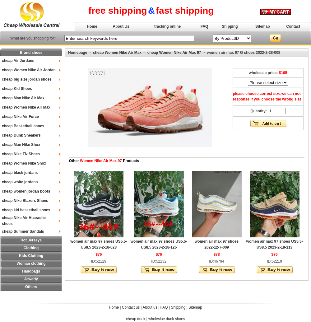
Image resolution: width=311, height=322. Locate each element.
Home (92, 26)
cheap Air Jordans (18, 60)
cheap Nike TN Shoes (21, 154)
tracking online (167, 26)
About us (149, 307)
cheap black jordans (20, 172)
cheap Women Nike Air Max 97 (174, 52)
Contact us (131, 307)
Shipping (230, 26)
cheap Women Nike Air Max (26, 107)
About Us (121, 26)
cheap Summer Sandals (23, 231)
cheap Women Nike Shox (24, 163)
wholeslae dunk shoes (166, 319)
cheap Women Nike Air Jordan (29, 70)
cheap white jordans (20, 182)
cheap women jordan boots (26, 191)
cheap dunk (135, 319)
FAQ (204, 26)
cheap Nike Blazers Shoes (25, 200)
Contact (293, 26)
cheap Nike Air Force (20, 116)
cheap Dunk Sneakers (21, 135)
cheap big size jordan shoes (27, 79)
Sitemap (262, 26)
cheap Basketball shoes (23, 126)
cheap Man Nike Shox (21, 144)
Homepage (77, 52)
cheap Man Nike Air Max (23, 98)
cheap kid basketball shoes (26, 210)
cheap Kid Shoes (17, 88)
